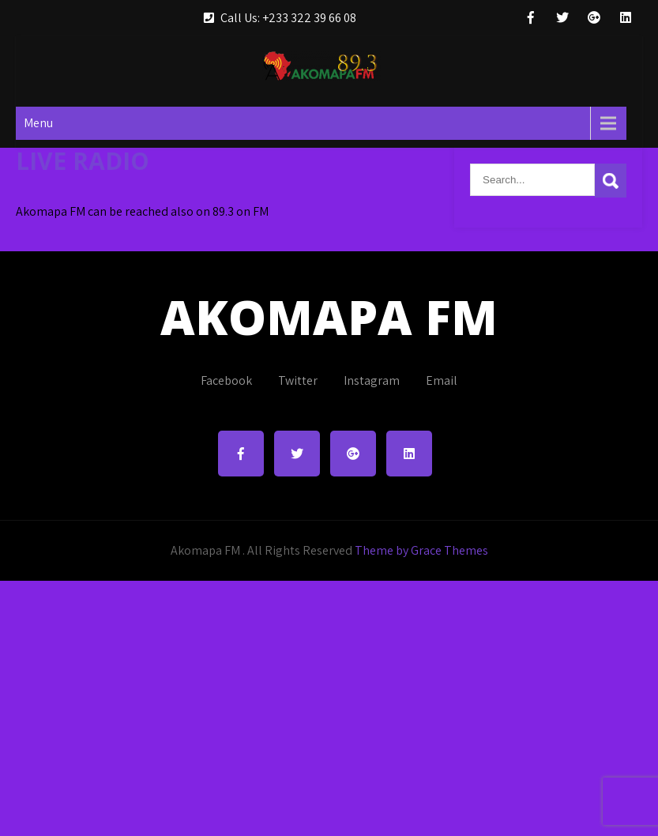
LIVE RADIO (82, 161)
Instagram (372, 380)
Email (441, 380)
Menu (38, 123)
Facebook (226, 380)
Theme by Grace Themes (421, 550)
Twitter (298, 380)
